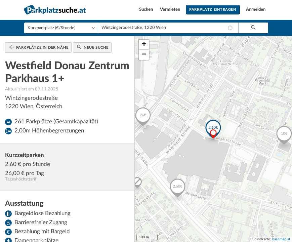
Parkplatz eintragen (212, 9)
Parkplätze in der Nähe (39, 47)
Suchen (146, 9)
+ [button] (144, 45)
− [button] (144, 55)
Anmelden (255, 9)
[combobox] (168, 28)
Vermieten (170, 9)
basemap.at (281, 239)
